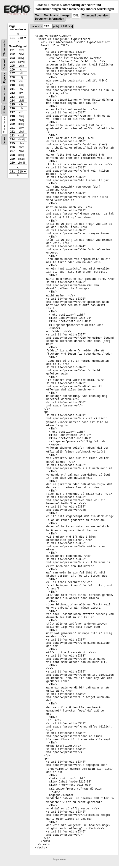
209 (12, 81)
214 (12, 100)
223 (12, 135)
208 (12, 77)
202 (12, 54)
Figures (4, 78)
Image (65, 15)
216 (12, 108)
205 (12, 65)
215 (12, 104)
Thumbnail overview (95, 15)
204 (12, 61)
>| (72, 26)
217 (12, 112)
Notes (4, 109)
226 (12, 147)
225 (12, 143)
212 (12, 92)
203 (12, 58)
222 (12, 131)
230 (12, 162)
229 (12, 158)
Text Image (51, 15)
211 (12, 89)
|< (39, 26)
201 (12, 50)
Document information (49, 18)
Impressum (59, 859)
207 (12, 73)
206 (12, 69)
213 (12, 96)
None (4, 140)
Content (4, 64)
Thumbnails (4, 48)
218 (12, 116)
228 (12, 155)
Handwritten (4, 94)
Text (37, 15)
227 (12, 151)
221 (12, 127)
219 (12, 120)
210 (12, 85)
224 (12, 139)
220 (12, 124)
